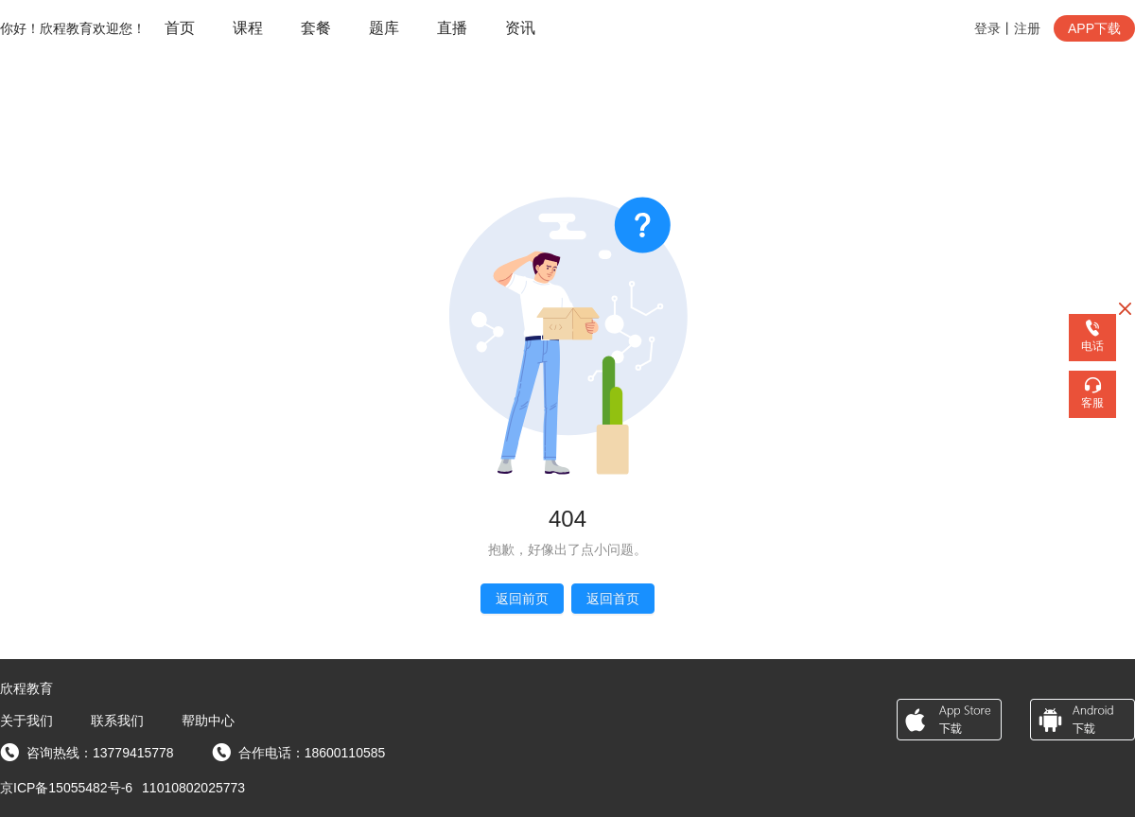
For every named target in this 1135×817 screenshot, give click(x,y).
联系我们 (117, 720)
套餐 (316, 28)
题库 (384, 28)
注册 (1027, 28)
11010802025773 (193, 787)
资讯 (520, 28)
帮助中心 (208, 720)
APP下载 (1094, 28)
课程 (248, 28)
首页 (180, 28)
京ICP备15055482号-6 (66, 787)
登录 (987, 28)
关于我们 (26, 720)
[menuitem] (180, 29)
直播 (452, 28)
